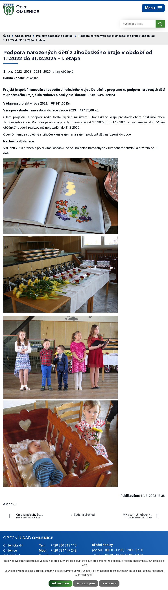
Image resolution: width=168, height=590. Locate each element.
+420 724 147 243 (63, 551)
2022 (18, 72)
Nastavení (110, 583)
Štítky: (8, 72)
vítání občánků (63, 72)
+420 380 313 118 (63, 546)
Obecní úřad (23, 36)
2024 (37, 72)
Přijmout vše (59, 583)
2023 (27, 72)
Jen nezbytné (85, 583)
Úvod (6, 36)
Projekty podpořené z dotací (54, 36)
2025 (47, 72)
